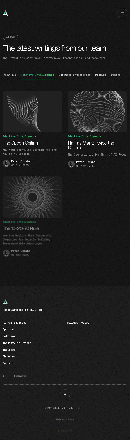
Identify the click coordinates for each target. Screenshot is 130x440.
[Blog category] (37, 76)
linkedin (20, 376)
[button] (122, 13)
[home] (6, 13)
